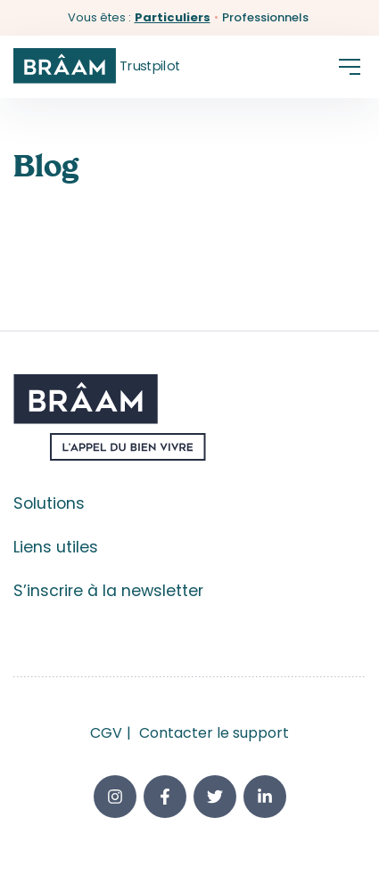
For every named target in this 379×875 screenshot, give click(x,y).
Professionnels (265, 17)
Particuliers (172, 17)
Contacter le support (214, 733)
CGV (106, 733)
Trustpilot (149, 66)
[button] (350, 66)
